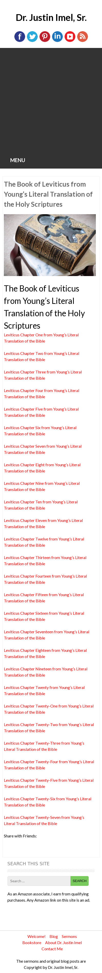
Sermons (69, 936)
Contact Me (52, 948)
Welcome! (36, 936)
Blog (53, 936)
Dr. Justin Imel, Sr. (51, 17)
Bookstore (31, 942)
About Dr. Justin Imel (63, 942)
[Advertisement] (51, 102)
